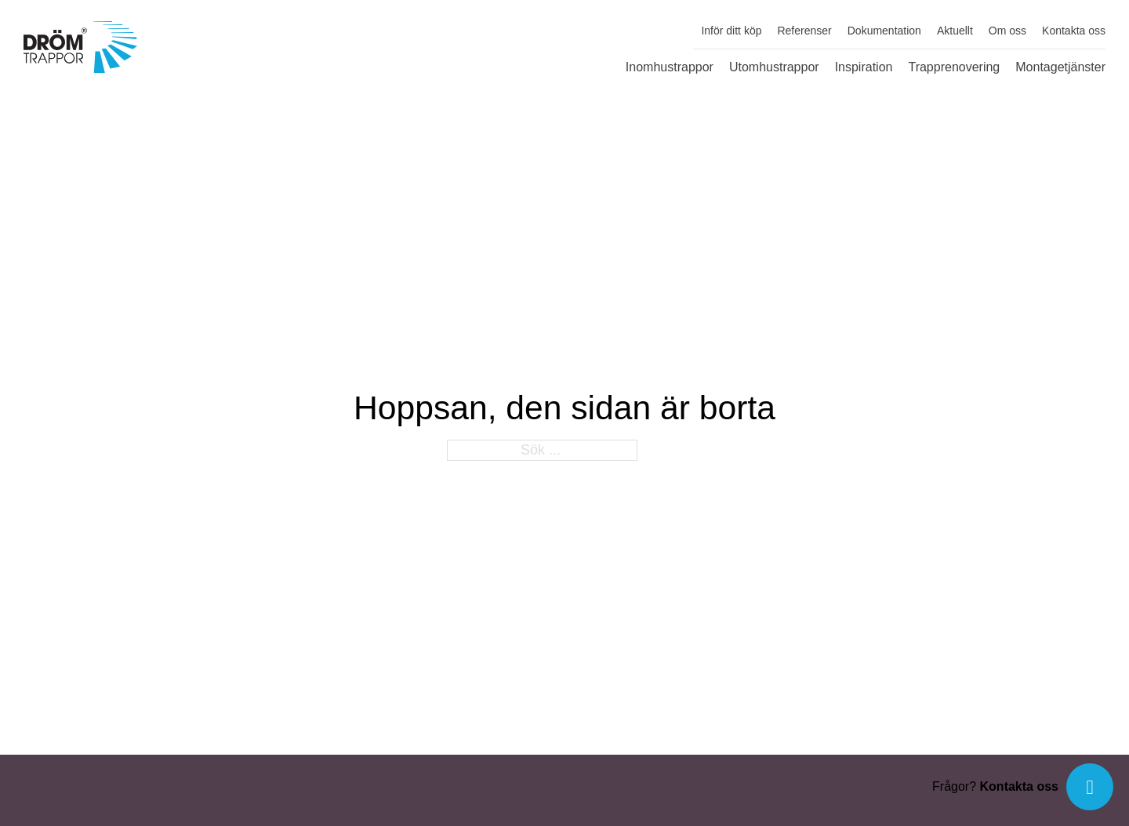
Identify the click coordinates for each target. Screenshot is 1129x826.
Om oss (1007, 30)
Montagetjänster (1060, 67)
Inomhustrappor (669, 67)
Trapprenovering (954, 67)
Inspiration (864, 67)
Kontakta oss (1073, 30)
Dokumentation (884, 30)
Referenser (804, 30)
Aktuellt (955, 30)
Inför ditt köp (731, 30)
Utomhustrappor (774, 67)
